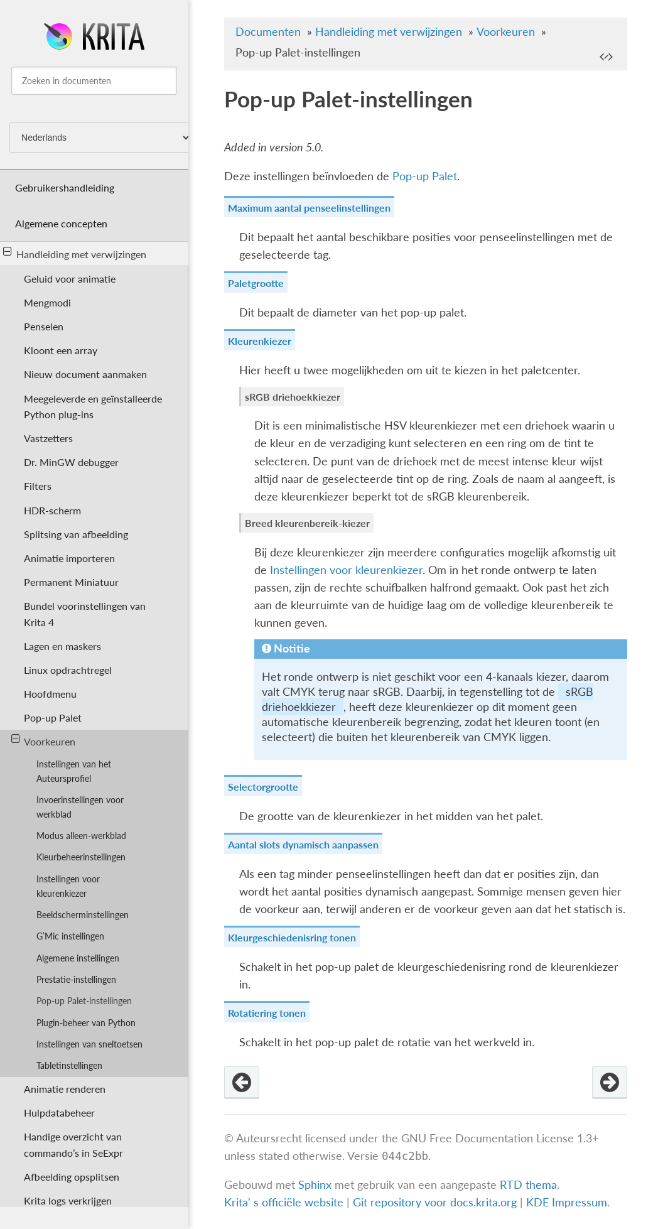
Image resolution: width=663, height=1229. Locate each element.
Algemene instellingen (77, 958)
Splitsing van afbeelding (76, 534)
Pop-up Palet (53, 717)
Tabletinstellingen (69, 1065)
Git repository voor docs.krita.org (436, 1202)
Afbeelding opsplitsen (71, 1177)
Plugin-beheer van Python (86, 1022)
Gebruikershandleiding (64, 187)
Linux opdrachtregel (68, 670)
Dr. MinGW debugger (71, 462)
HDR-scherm (52, 510)
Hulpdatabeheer (59, 1112)
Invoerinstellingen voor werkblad (80, 807)
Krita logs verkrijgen (68, 1200)
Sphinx (315, 1184)
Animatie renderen (64, 1089)
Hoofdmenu (50, 694)
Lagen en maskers (62, 646)
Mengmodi (47, 302)
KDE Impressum (566, 1202)
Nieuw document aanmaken (85, 374)
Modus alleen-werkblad (81, 835)
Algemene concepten (61, 223)
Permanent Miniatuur (71, 582)
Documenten (268, 31)
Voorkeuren (43, 740)
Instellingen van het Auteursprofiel (73, 771)
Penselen (43, 326)
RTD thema (528, 1184)
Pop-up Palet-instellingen (84, 1000)
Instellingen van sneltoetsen (89, 1044)
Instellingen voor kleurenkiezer (68, 886)
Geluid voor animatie (70, 278)
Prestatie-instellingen (76, 979)
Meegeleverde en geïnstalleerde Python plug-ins (93, 406)
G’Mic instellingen (70, 936)
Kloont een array (60, 350)
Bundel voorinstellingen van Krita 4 (85, 613)
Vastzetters (48, 438)
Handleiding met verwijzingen (74, 253)
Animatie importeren (69, 558)
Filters (37, 486)
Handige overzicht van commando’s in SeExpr (73, 1144)
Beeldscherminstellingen (82, 914)
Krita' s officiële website (283, 1202)
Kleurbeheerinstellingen (81, 857)
